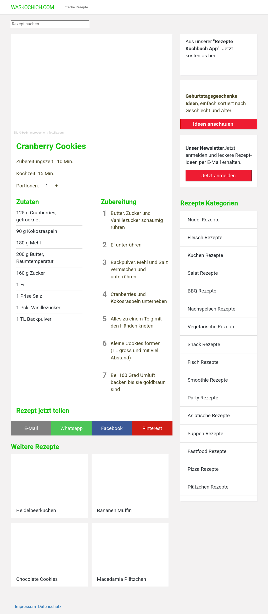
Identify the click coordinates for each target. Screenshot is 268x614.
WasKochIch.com (32, 7)
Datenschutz (49, 606)
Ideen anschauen (213, 124)
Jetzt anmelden (219, 176)
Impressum (25, 606)
